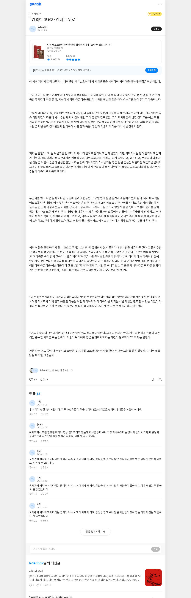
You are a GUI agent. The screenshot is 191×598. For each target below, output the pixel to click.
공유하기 (160, 380)
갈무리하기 (152, 380)
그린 (39, 401)
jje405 (40, 424)
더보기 (160, 4)
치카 (39, 451)
